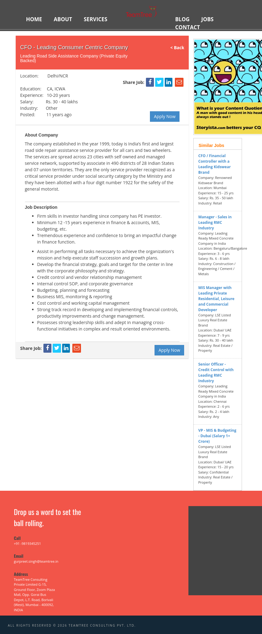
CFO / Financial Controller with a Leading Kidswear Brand (214, 164)
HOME (34, 19)
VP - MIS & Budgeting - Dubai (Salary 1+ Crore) (217, 436)
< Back (179, 47)
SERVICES (95, 19)
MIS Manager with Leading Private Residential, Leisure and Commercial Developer (216, 298)
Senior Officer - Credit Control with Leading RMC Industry (216, 372)
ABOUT (63, 19)
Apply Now (164, 116)
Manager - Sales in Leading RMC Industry (215, 222)
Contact (187, 27)
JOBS (207, 19)
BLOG (182, 19)
